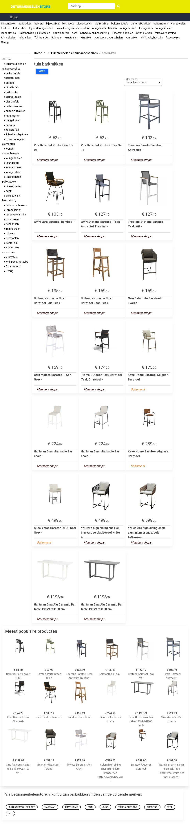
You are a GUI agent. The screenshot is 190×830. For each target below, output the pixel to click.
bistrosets (68, 23)
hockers (5, 28)
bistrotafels (101, 23)
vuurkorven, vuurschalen (108, 37)
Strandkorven (144, 32)
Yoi (10, 813)
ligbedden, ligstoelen (41, 28)
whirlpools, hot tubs (151, 37)
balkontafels (8, 23)
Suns (105, 807)
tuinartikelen (8, 37)
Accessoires (173, 37)
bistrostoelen (84, 23)
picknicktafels (61, 32)
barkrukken (25, 23)
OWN (90, 807)
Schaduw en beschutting (94, 32)
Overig (5, 42)
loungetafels (8, 32)
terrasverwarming (165, 32)
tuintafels (86, 37)
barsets (38, 23)
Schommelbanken (122, 32)
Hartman (50, 807)
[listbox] (143, 82)
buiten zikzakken (141, 23)
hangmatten (160, 23)
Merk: (42, 71)
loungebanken (128, 28)
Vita (169, 807)
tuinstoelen (70, 37)
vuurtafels (132, 37)
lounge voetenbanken (104, 28)
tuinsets (57, 37)
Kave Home (71, 807)
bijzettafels (53, 23)
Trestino (152, 807)
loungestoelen (164, 28)
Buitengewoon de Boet (22, 807)
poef (74, 32)
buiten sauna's (119, 23)
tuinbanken (25, 37)
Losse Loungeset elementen (72, 28)
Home (14, 17)
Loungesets (146, 28)
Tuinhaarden (41, 37)
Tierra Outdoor (127, 807)
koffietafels (20, 28)
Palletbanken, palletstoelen (34, 32)
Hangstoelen (178, 23)
